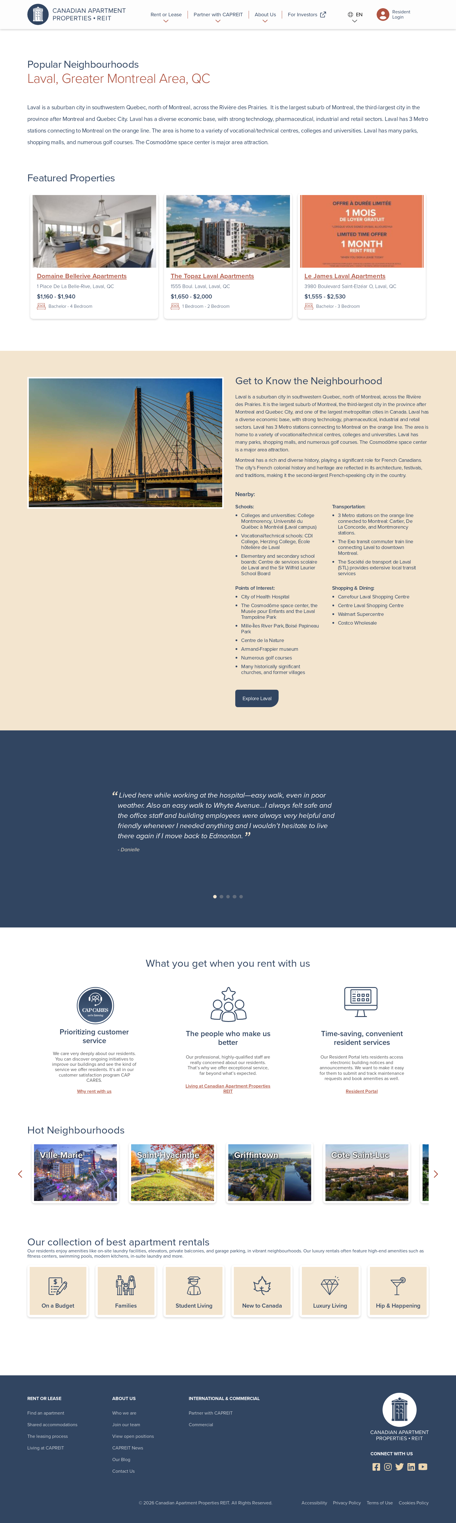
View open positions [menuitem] (133, 1436)
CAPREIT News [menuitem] (127, 1448)
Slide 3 (228, 897)
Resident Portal (362, 1091)
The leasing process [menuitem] (47, 1436)
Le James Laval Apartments (345, 276)
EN (355, 15)
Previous (20, 1174)
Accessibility (314, 1502)
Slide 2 (221, 897)
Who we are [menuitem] (124, 1413)
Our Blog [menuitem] (121, 1459)
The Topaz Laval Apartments (212, 276)
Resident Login (393, 14)
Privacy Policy (347, 1502)
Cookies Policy (414, 1502)
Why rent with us (94, 1091)
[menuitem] (166, 14)
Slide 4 (234, 897)
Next (436, 1174)
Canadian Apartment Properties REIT (78, 14)
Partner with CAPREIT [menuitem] (211, 1413)
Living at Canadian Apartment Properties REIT (228, 1089)
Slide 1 (215, 897)
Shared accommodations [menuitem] (52, 1424)
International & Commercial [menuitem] (224, 1398)
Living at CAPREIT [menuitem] (45, 1448)
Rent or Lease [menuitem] (44, 1398)
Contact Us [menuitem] (123, 1471)
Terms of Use (380, 1502)
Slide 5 (241, 897)
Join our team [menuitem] (126, 1424)
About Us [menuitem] (124, 1398)
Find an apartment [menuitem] (45, 1413)
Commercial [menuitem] (201, 1424)
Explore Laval (257, 698)
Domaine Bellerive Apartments (82, 276)
